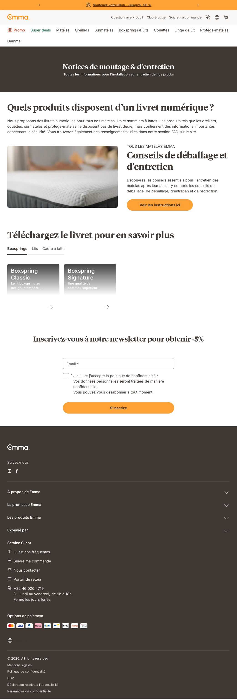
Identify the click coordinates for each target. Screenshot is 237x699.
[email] (118, 363)
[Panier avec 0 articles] (226, 17)
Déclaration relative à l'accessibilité (33, 685)
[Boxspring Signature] (107, 306)
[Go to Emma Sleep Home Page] (18, 17)
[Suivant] (198, 5)
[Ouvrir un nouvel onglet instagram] (9, 471)
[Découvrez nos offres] (118, 5)
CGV (10, 678)
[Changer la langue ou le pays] (17, 640)
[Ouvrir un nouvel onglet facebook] (17, 471)
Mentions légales (19, 665)
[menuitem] (127, 17)
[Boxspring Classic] (50, 306)
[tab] (17, 250)
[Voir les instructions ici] (152, 205)
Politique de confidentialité (27, 671)
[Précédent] (39, 5)
